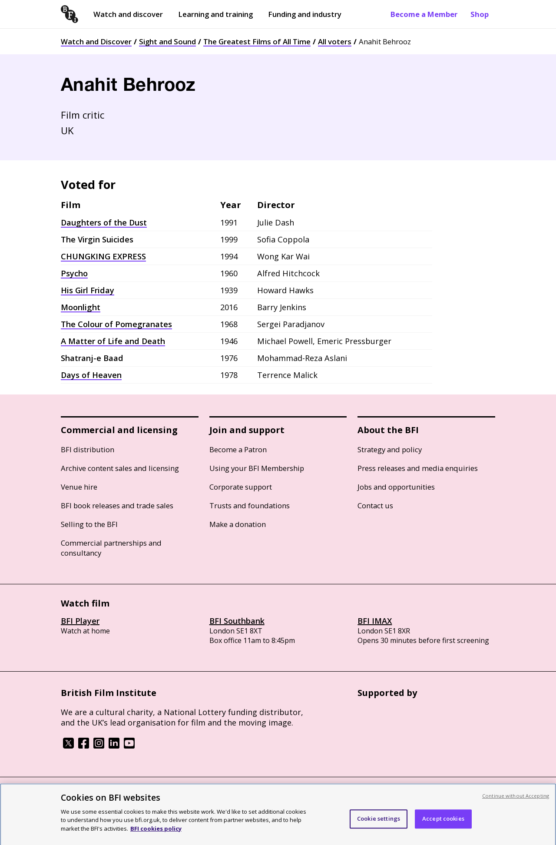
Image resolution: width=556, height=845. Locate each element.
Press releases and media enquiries (417, 468)
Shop (479, 14)
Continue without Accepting (515, 805)
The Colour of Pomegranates (116, 324)
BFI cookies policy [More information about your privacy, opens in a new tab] (156, 838)
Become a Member (424, 14)
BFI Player (80, 621)
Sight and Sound (167, 41)
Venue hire (79, 487)
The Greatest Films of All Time (257, 41)
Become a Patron (238, 449)
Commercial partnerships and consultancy (111, 548)
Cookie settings (378, 828)
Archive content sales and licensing (120, 468)
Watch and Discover (96, 41)
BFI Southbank (237, 621)
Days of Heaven (91, 375)
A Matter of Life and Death (113, 341)
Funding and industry (304, 14)
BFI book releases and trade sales (117, 505)
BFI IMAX (374, 621)
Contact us (375, 505)
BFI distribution (87, 449)
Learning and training (215, 14)
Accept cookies (443, 828)
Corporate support (240, 487)
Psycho (74, 273)
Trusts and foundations (249, 505)
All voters (334, 41)
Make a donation (237, 524)
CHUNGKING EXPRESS (103, 256)
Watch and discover (128, 14)
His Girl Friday (87, 290)
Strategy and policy (389, 449)
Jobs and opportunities (396, 487)
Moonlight (80, 307)
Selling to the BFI (89, 524)
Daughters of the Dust (104, 222)
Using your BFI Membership (256, 468)
